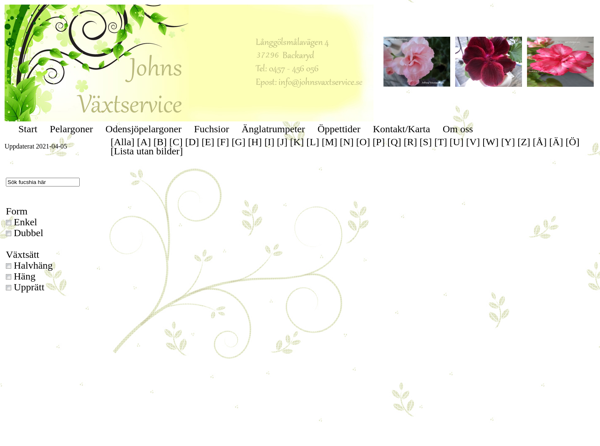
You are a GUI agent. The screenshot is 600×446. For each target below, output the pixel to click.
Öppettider (339, 128)
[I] (270, 141)
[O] (363, 141)
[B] (160, 141)
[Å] (540, 141)
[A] (144, 141)
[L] (312, 141)
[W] (490, 141)
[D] (192, 141)
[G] (238, 141)
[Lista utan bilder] (147, 151)
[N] (346, 141)
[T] (440, 141)
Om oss (458, 128)
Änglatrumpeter (273, 128)
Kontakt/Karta (401, 128)
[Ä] (556, 141)
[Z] (523, 141)
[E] (208, 141)
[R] (410, 141)
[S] (426, 141)
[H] (255, 141)
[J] (282, 141)
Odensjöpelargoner (144, 128)
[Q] (394, 141)
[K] (297, 141)
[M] (329, 141)
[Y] (508, 141)
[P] (379, 141)
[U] (457, 141)
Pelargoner (71, 128)
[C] (176, 141)
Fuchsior (211, 128)
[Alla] (122, 141)
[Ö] (573, 141)
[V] (473, 141)
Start (27, 128)
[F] (223, 141)
